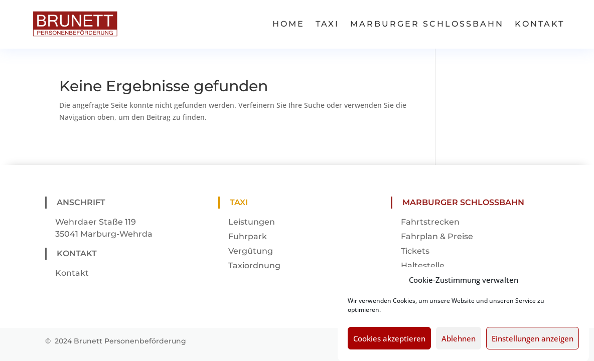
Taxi (327, 24)
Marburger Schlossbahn (427, 24)
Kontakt (539, 24)
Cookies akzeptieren (389, 342)
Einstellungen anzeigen (532, 342)
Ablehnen (458, 342)
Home (288, 24)
